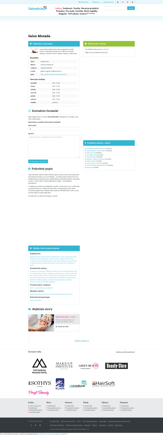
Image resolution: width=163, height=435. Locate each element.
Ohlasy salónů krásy (68, 421)
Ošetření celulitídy (36, 280)
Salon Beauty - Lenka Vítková (96, 151)
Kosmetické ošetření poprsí (66, 278)
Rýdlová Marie (91, 161)
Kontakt (110, 425)
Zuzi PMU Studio (92, 155)
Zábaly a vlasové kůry (69, 261)
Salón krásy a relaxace (94, 163)
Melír (46, 259)
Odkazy (94, 425)
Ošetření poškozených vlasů (51, 261)
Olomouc (124, 402)
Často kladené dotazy (90, 421)
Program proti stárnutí (37, 271)
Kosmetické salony (38, 268)
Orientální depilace (48, 282)
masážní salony (35, 412)
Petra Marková (91, 157)
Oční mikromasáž (40, 278)
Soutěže (79, 11)
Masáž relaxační (54, 294)
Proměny (60, 11)
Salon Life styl (91, 153)
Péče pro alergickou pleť (49, 273)
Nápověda (103, 421)
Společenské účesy (66, 259)
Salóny (58, 8)
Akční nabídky (90, 11)
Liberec (105, 402)
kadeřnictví (33, 408)
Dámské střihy (35, 257)
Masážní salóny (37, 291)
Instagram (102, 425)
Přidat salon (84, 2)
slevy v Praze (34, 406)
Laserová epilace (36, 300)
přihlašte (106, 49)
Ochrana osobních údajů (74, 425)
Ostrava (68, 402)
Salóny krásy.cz (82, 340)
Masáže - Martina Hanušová (96, 159)
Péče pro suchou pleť (66, 273)
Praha (31, 402)
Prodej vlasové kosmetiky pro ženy (42, 263)
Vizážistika (49, 288)
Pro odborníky (54, 421)
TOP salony (73, 13)
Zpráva (31, 134)
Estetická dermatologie (40, 297)
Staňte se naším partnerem (125, 352)
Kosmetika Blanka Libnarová (96, 148)
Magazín (63, 13)
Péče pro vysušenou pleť (51, 275)
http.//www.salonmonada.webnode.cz (54, 74)
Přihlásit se (96, 2)
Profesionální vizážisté (40, 285)
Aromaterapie (51, 278)
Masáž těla (33, 294)
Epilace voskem (48, 280)
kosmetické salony (36, 410)
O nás (79, 421)
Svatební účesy (35, 261)
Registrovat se (108, 2)
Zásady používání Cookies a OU (119, 421)
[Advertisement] (81, 25)
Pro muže (70, 11)
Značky (76, 8)
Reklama (87, 425)
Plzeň (85, 402)
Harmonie (89, 167)
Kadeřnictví (35, 254)
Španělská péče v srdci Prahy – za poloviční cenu (67, 317)
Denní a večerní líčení (37, 288)
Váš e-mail (32, 125)
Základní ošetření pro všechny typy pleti (59, 271)
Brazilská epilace (60, 280)
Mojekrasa (118, 425)
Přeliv (32, 259)
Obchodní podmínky (57, 425)
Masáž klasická (43, 294)
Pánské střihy (45, 257)
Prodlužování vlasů (57, 257)
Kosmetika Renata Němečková (96, 165)
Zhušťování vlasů (70, 257)
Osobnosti (67, 8)
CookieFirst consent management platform (53, 434)
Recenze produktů (90, 8)
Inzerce (87, 13)
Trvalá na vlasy (54, 259)
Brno (49, 402)
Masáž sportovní (67, 294)
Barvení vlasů (39, 259)
